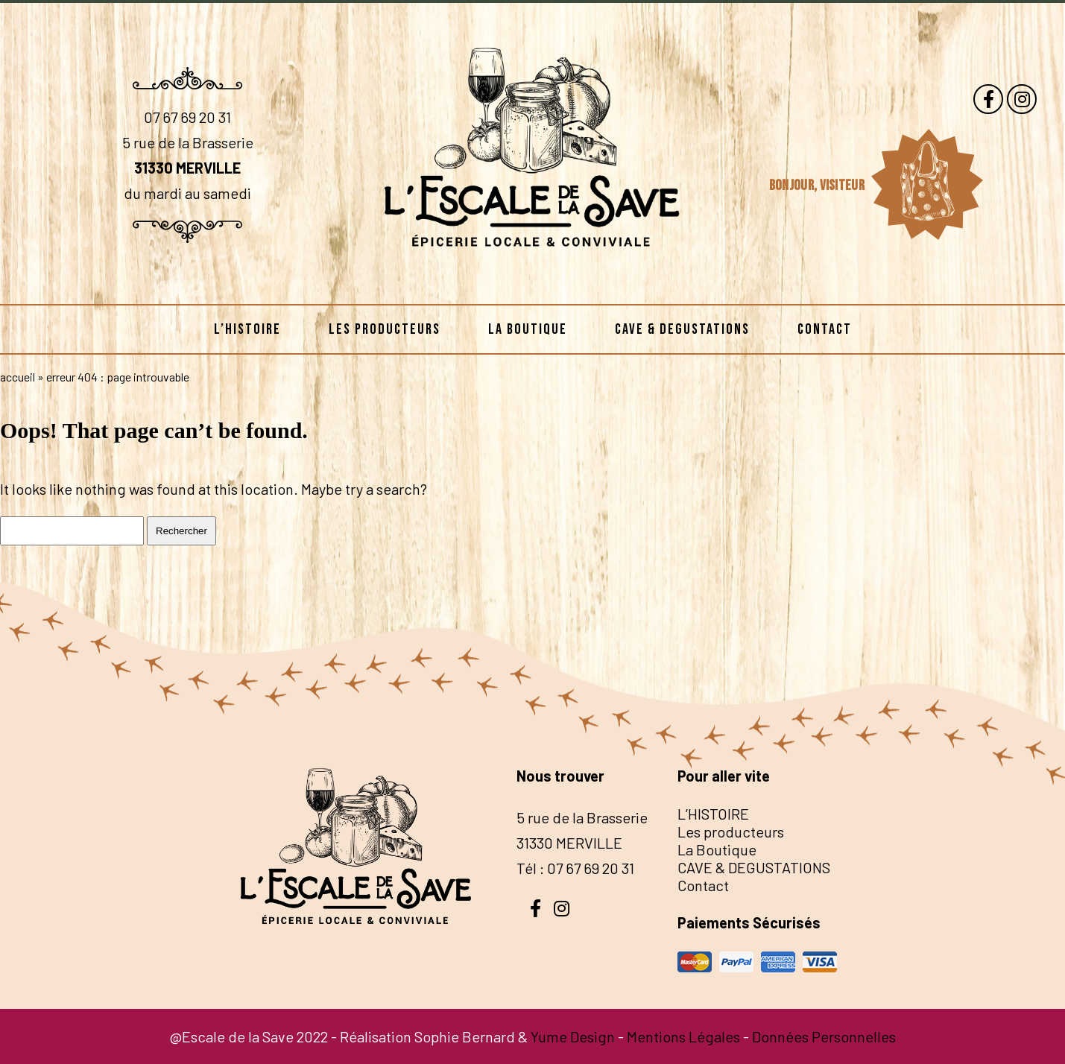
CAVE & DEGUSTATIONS (682, 329)
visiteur (844, 185)
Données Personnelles (824, 1036)
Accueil (17, 377)
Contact (824, 329)
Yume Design (573, 1036)
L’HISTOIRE (247, 329)
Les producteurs (384, 329)
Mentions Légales (683, 1036)
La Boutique (527, 329)
